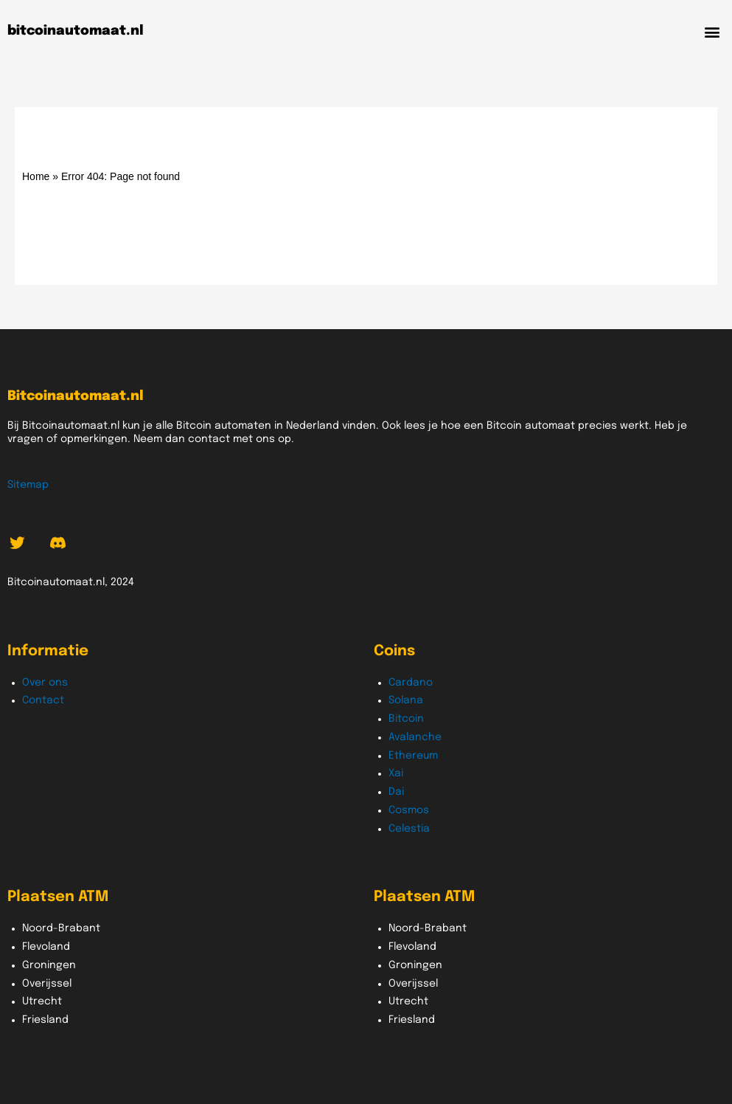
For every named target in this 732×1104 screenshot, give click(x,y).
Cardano (410, 682)
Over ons (45, 682)
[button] (712, 31)
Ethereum (413, 756)
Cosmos (408, 810)
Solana (405, 700)
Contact (43, 700)
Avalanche (415, 737)
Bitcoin (406, 719)
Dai (396, 792)
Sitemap (28, 485)
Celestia (409, 829)
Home (35, 176)
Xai (395, 773)
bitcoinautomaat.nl (75, 31)
